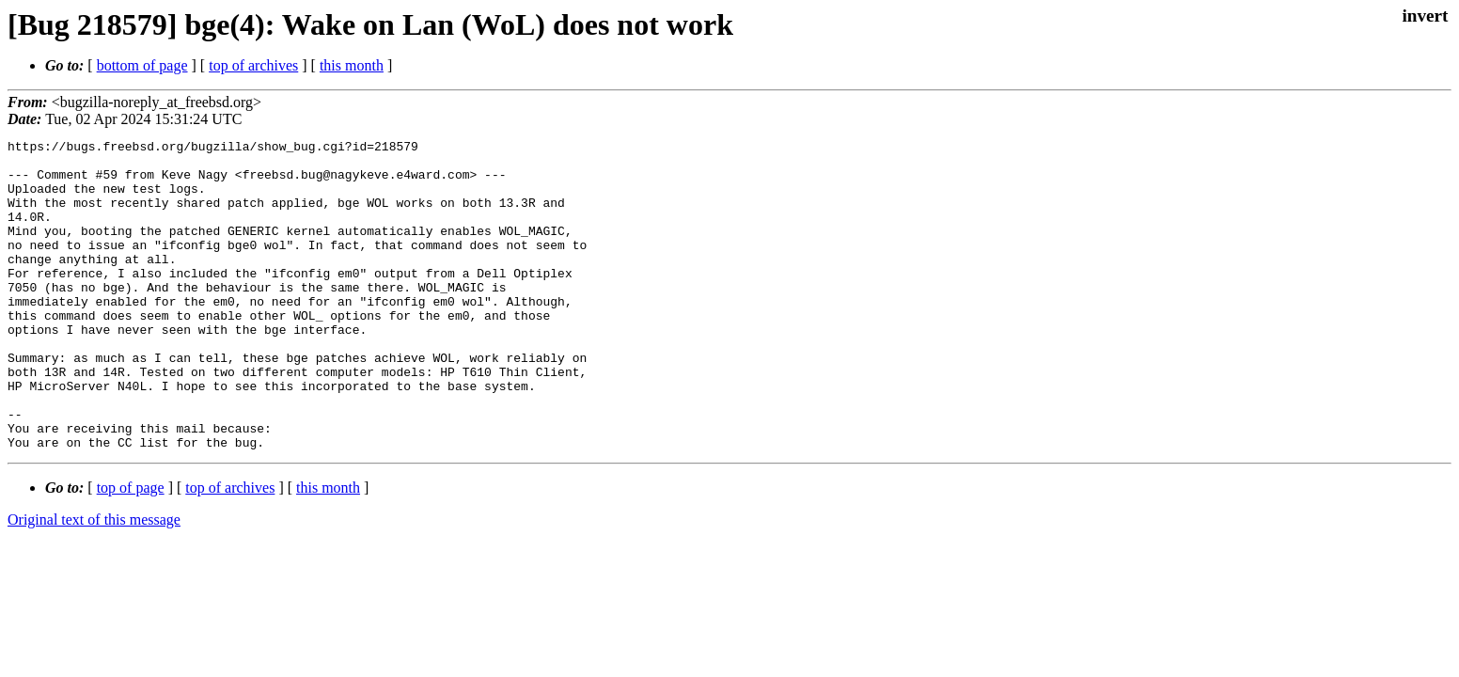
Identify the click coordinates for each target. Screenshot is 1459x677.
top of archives (253, 65)
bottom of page (142, 65)
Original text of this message (94, 582)
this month (352, 65)
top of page (131, 550)
